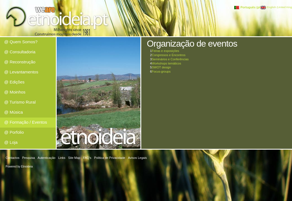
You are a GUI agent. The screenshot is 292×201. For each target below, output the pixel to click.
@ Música (13, 112)
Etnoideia (27, 166)
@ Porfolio (14, 132)
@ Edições (14, 82)
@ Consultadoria (19, 51)
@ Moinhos (14, 92)
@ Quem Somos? (20, 41)
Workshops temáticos (166, 63)
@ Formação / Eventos (25, 122)
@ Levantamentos (21, 72)
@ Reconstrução (19, 61)
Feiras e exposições (165, 50)
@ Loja (11, 142)
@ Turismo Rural (20, 102)
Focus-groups (161, 71)
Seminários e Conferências (170, 59)
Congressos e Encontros (168, 55)
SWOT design (161, 67)
